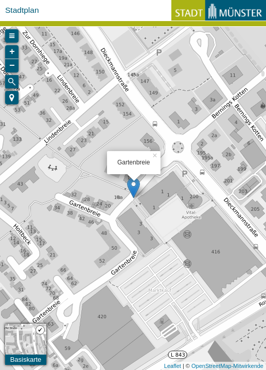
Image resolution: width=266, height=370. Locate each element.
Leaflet (172, 366)
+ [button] (12, 52)
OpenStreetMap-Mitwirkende (227, 366)
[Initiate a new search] (12, 81)
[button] (12, 97)
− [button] (12, 66)
